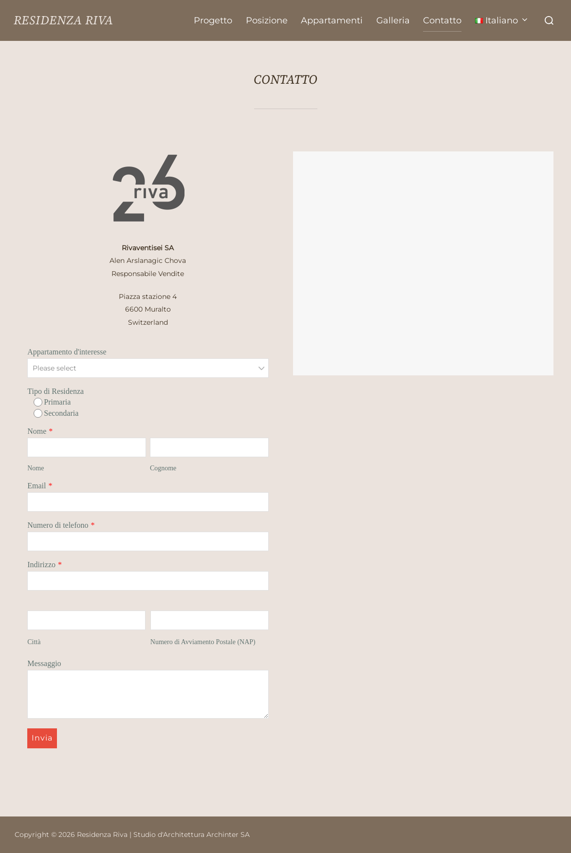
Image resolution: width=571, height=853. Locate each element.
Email (36, 486)
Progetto (217, 20)
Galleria (395, 20)
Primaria (52, 402)
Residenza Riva (73, 20)
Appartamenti (335, 20)
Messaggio (44, 663)
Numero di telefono (57, 525)
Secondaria (56, 413)
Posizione (270, 20)
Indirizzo (41, 564)
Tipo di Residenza (55, 391)
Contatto (444, 20)
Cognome (163, 468)
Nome (36, 431)
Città (33, 642)
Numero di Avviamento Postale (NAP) (203, 642)
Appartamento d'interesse (66, 352)
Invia (42, 737)
